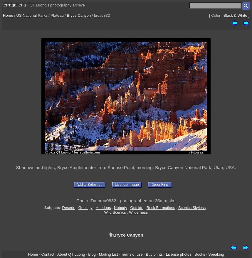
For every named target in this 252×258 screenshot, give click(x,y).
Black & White (235, 15)
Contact (47, 254)
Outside (136, 207)
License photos (178, 254)
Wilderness (138, 212)
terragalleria (14, 4)
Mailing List (108, 254)
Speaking (216, 254)
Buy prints (154, 254)
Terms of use (132, 254)
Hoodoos (103, 207)
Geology (85, 207)
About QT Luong (71, 254)
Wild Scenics (115, 212)
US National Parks (32, 15)
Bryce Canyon (79, 15)
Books (199, 254)
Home (8, 15)
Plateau (57, 15)
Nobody (120, 207)
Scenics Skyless (192, 207)
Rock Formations (161, 207)
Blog (92, 254)
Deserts (68, 207)
